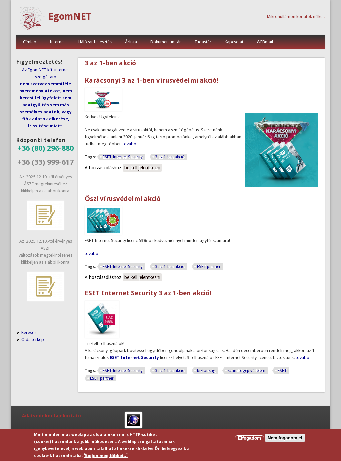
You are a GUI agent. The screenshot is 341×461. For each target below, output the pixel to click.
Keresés (28, 332)
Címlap (29, 41)
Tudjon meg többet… (106, 455)
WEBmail (265, 41)
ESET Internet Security (123, 157)
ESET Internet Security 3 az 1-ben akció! (148, 293)
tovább (129, 143)
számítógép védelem (246, 370)
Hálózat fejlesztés (95, 41)
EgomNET (69, 16)
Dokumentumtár (165, 41)
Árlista (131, 41)
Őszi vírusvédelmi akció (123, 199)
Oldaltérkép (32, 339)
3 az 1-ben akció (170, 157)
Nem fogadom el (285, 438)
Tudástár (202, 41)
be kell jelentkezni (142, 167)
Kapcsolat (234, 41)
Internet (57, 41)
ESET (282, 370)
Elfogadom (249, 438)
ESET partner (209, 266)
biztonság (206, 370)
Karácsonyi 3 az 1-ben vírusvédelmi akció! (151, 80)
